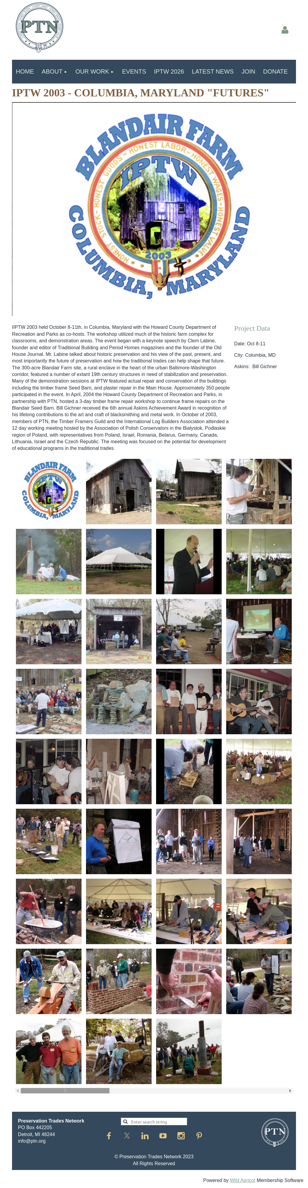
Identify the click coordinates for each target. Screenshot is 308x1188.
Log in (285, 30)
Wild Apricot (242, 1180)
